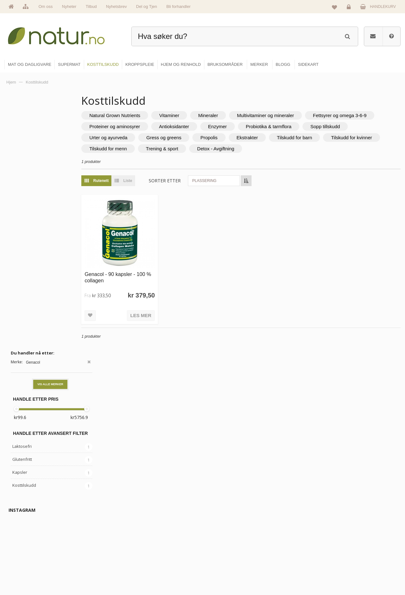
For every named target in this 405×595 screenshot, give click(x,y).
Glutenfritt (22, 207)
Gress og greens (235, 137)
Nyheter (69, 6)
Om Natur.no (154, 531)
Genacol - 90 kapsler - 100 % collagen (138, 271)
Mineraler (232, 115)
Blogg (283, 517)
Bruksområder (290, 531)
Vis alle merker (50, 132)
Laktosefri (22, 194)
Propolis (281, 137)
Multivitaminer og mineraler (289, 115)
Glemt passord (354, 531)
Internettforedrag (292, 544)
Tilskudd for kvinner (133, 148)
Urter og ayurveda (180, 137)
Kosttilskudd (24, 233)
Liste (145, 180)
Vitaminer (193, 115)
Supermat (219, 531)
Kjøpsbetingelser (356, 558)
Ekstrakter (319, 137)
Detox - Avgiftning (299, 148)
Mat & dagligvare (225, 517)
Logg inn (349, 8)
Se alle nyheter (156, 558)
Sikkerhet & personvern (361, 571)
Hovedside (153, 517)
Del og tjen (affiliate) (295, 558)
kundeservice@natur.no (67, 554)
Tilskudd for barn (366, 137)
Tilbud (91, 6)
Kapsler (19, 220)
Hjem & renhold (224, 571)
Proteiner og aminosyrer (210, 126)
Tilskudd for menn (192, 148)
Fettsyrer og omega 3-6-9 (139, 126)
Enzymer (313, 126)
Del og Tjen (146, 6)
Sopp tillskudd (127, 137)
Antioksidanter (270, 126)
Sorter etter (188, 181)
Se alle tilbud (154, 571)
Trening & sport (245, 148)
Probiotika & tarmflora (365, 126)
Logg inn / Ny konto (358, 517)
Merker (149, 544)
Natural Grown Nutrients (138, 115)
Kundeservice (353, 544)
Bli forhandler (178, 6)
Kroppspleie (221, 558)
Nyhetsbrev (116, 6)
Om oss (46, 6)
